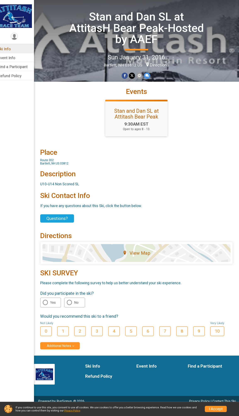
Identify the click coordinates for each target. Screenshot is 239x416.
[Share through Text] (149, 75)
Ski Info (9, 49)
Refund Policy (15, 76)
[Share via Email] (142, 75)
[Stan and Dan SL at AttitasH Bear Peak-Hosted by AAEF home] (19, 16)
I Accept (216, 409)
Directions (162, 64)
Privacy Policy (72, 410)
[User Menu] (20, 36)
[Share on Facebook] (127, 75)
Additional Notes (64, 353)
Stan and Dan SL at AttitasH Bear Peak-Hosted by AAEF (139, 28)
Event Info (12, 58)
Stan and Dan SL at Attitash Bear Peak (139, 121)
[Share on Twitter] (135, 75)
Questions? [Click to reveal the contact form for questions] (62, 225)
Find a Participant (18, 67)
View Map (139, 260)
